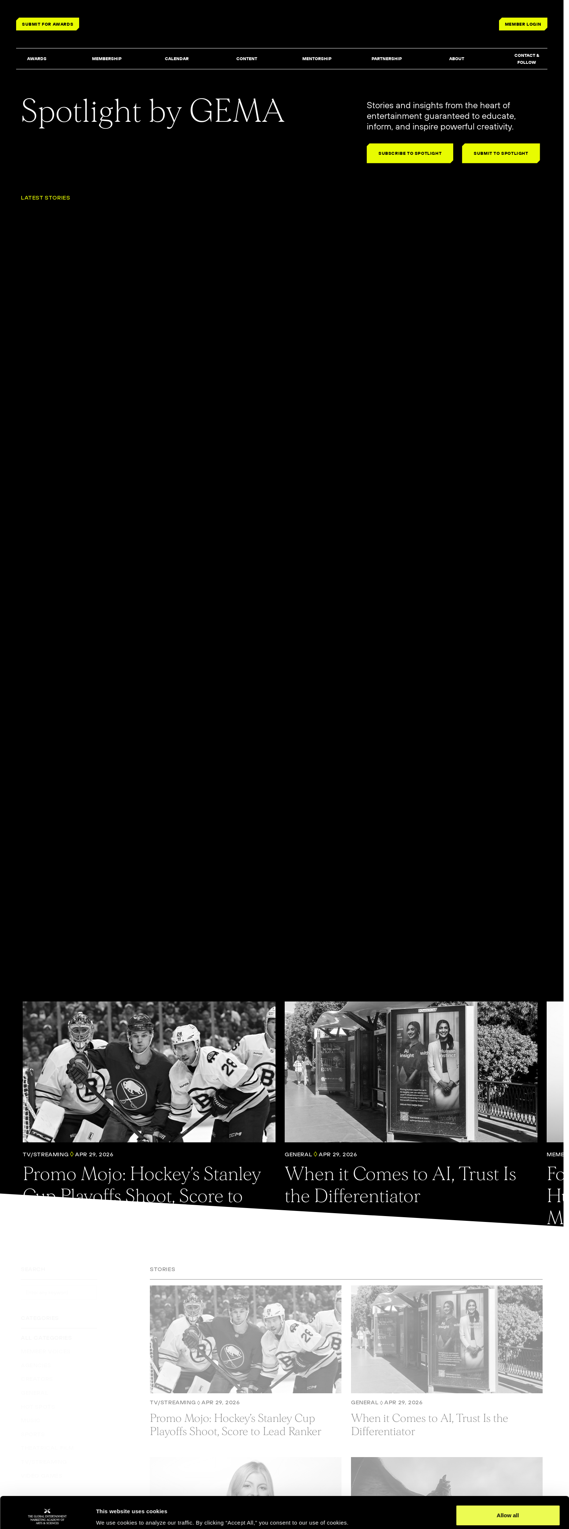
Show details (113, 1513)
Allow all (508, 1485)
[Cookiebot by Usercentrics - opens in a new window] (47, 1514)
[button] (36, 59)
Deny (508, 1509)
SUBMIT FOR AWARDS (47, 24)
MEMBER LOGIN (523, 24)
